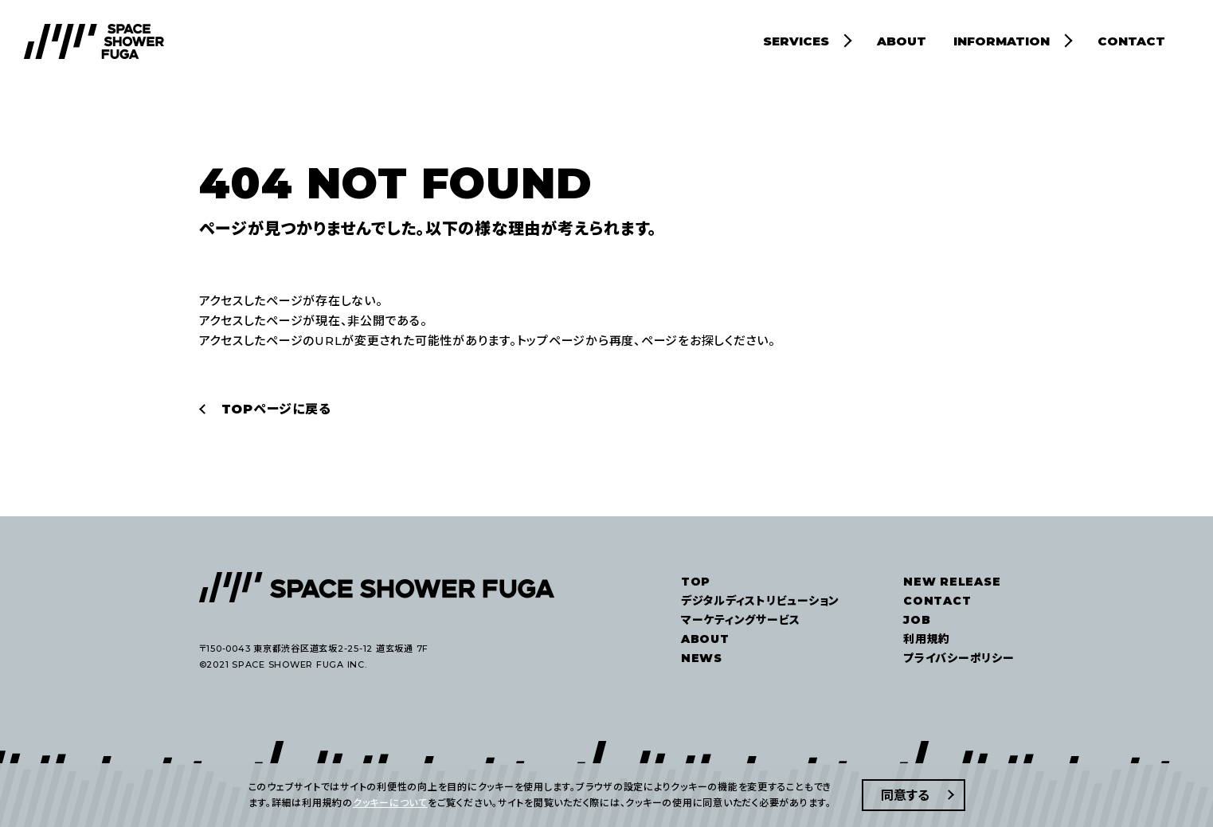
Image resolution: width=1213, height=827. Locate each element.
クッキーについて (390, 803)
